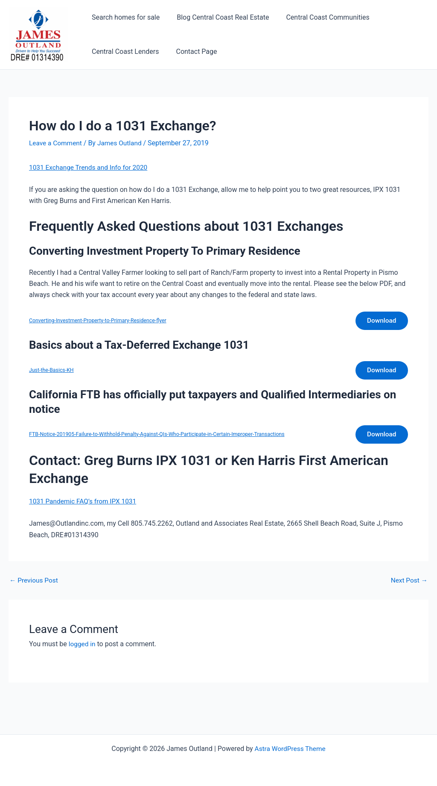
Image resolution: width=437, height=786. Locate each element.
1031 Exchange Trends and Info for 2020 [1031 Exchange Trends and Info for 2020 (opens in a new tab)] (90, 167)
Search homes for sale (124, 17)
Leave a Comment (56, 143)
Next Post (408, 584)
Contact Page (191, 51)
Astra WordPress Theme (289, 749)
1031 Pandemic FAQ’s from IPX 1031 (84, 505)
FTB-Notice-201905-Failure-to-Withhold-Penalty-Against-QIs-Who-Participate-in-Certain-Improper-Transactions (161, 437)
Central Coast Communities (319, 17)
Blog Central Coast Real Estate (218, 17)
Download (380, 321)
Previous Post (34, 584)
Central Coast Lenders (123, 51)
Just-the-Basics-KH (52, 372)
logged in (82, 648)
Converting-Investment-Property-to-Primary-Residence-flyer (100, 321)
